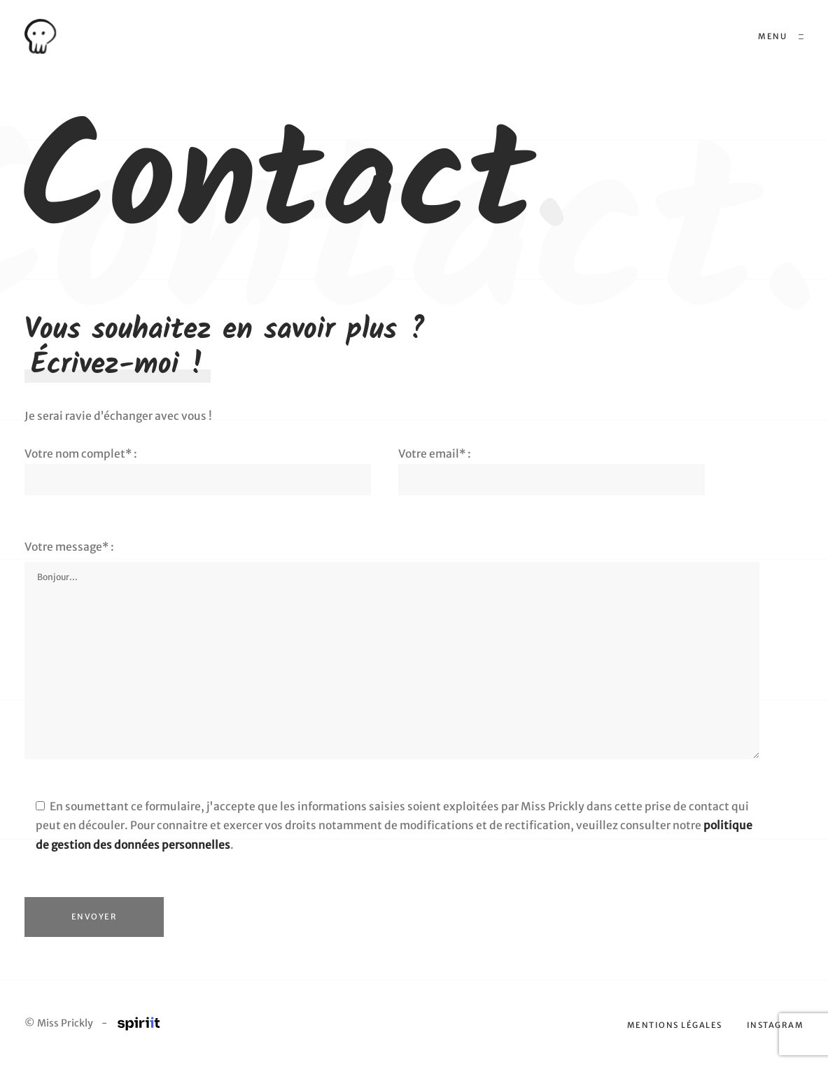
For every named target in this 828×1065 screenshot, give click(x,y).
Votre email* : (551, 465)
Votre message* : (69, 546)
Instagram (775, 1026)
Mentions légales (674, 1026)
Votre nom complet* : (197, 465)
